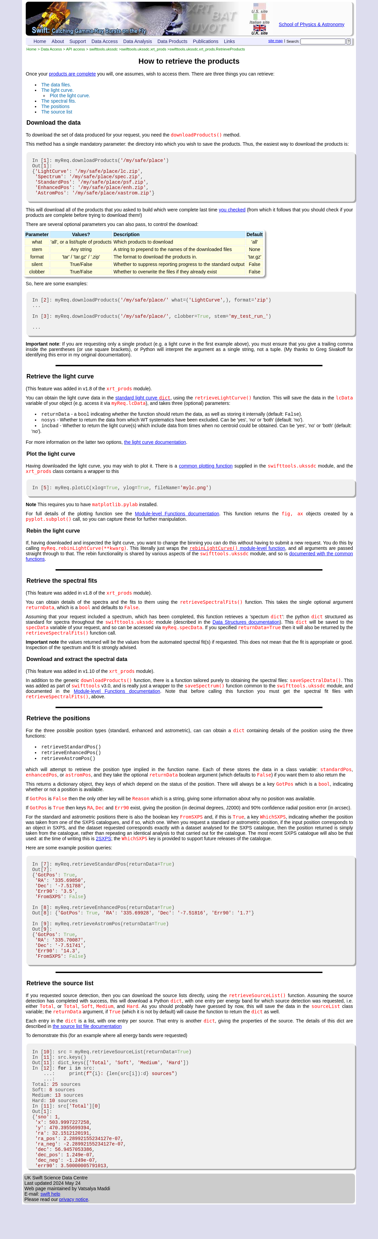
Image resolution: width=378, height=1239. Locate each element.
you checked (232, 217)
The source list (56, 112)
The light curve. (57, 90)
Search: (293, 41)
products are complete (72, 74)
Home (40, 41)
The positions (55, 106)
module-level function (237, 564)
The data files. (56, 84)
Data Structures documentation (246, 638)
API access (75, 49)
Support (77, 41)
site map (275, 41)
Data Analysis (137, 41)
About (57, 41)
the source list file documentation (87, 1061)
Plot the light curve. (70, 95)
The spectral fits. (58, 101)
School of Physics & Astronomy (311, 24)
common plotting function (205, 481)
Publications (205, 41)
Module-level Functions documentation (177, 530)
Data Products (173, 41)
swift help (50, 1228)
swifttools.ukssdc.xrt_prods (143, 49)
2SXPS (103, 857)
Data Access (104, 41)
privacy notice (73, 1234)
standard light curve (143, 411)
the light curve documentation (155, 457)
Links (229, 41)
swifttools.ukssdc (103, 49)
